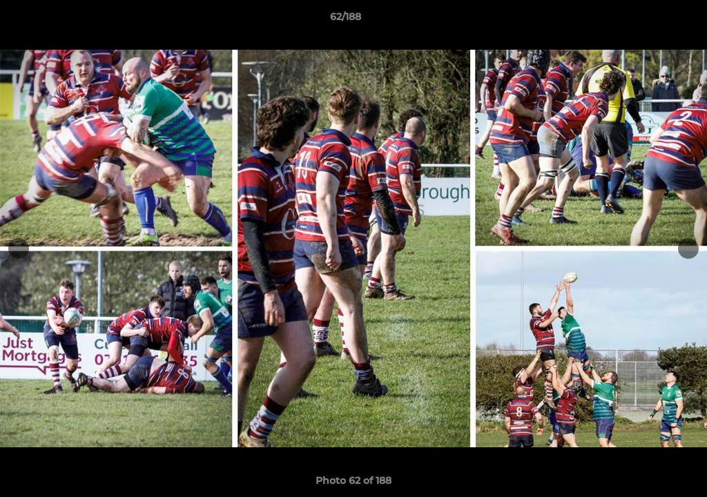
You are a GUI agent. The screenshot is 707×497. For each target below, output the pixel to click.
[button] (649, 20)
